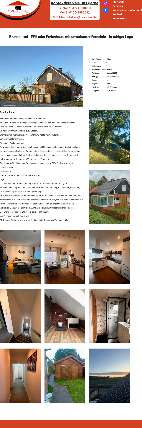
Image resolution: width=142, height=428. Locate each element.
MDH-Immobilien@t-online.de (75, 17)
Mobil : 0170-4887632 (75, 12)
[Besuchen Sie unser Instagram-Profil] (105, 3)
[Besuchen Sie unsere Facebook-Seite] (105, 10)
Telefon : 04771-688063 (74, 8)
